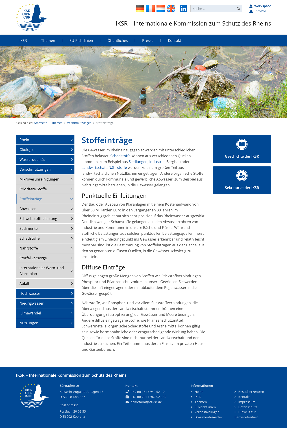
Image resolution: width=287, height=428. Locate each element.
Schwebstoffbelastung (38, 218)
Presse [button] (148, 40)
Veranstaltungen (207, 412)
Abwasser (28, 208)
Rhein (24, 139)
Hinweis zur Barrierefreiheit (246, 414)
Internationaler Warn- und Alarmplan (42, 270)
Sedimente (29, 228)
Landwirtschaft (94, 167)
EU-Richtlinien (205, 407)
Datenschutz (247, 407)
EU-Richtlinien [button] (81, 40)
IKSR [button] (23, 40)
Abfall (24, 283)
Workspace (260, 6)
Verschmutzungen (79, 123)
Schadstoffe (30, 238)
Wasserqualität (32, 159)
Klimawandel (30, 313)
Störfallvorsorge (33, 258)
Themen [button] (48, 40)
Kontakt (243, 397)
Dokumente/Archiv (208, 417)
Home (198, 391)
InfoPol (257, 11)
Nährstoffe (29, 248)
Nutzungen (29, 322)
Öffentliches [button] (117, 40)
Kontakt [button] (174, 40)
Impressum (246, 402)
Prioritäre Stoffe (33, 189)
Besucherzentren (250, 391)
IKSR (197, 397)
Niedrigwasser (32, 303)
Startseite (40, 123)
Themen (57, 123)
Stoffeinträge (31, 198)
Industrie (157, 161)
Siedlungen (138, 161)
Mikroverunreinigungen (39, 179)
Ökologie (27, 149)
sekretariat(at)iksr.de (146, 402)
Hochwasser (30, 293)
